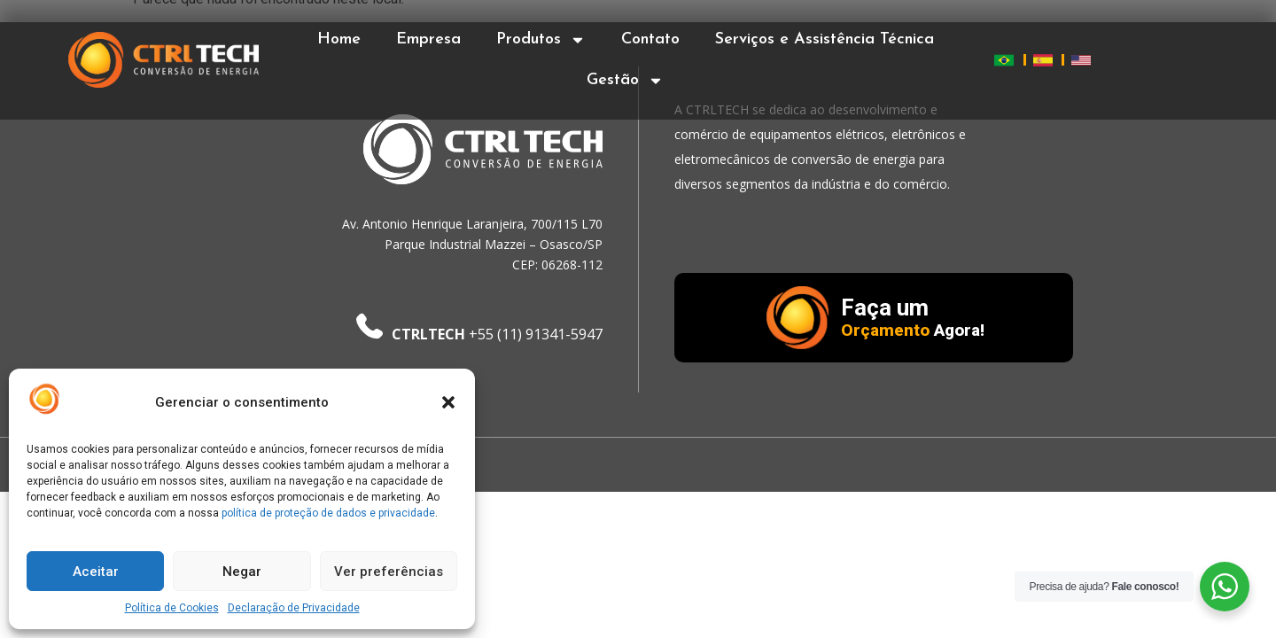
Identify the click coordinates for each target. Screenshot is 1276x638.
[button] (448, 402)
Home (339, 39)
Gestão (625, 80)
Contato (650, 39)
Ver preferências (388, 572)
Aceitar (96, 572)
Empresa (428, 39)
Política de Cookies (172, 608)
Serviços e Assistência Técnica (824, 39)
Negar (241, 572)
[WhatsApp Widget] (1224, 586)
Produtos (541, 40)
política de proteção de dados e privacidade (328, 513)
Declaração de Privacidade (294, 608)
